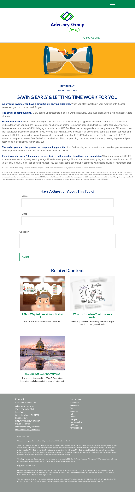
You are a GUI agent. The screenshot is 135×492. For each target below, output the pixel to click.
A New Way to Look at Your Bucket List (42, 316)
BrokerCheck (65, 441)
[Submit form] (26, 257)
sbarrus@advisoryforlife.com (27, 427)
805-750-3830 (91, 38)
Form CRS (25, 436)
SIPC (84, 470)
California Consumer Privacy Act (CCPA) (87, 459)
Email (24, 214)
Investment (74, 405)
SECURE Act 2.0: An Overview (42, 373)
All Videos (74, 425)
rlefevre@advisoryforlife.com (27, 421)
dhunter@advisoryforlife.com (27, 430)
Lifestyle (73, 419)
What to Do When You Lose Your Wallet (92, 316)
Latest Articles (76, 422)
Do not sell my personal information (63, 461)
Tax (71, 414)
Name (24, 196)
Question (24, 232)
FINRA (80, 470)
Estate (72, 408)
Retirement (74, 403)
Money (72, 417)
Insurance (74, 411)
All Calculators (76, 428)
